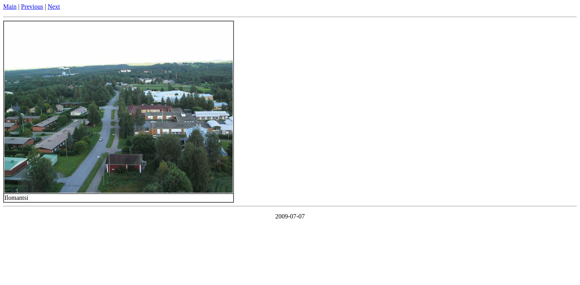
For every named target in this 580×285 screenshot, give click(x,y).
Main (10, 6)
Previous (32, 6)
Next (54, 6)
